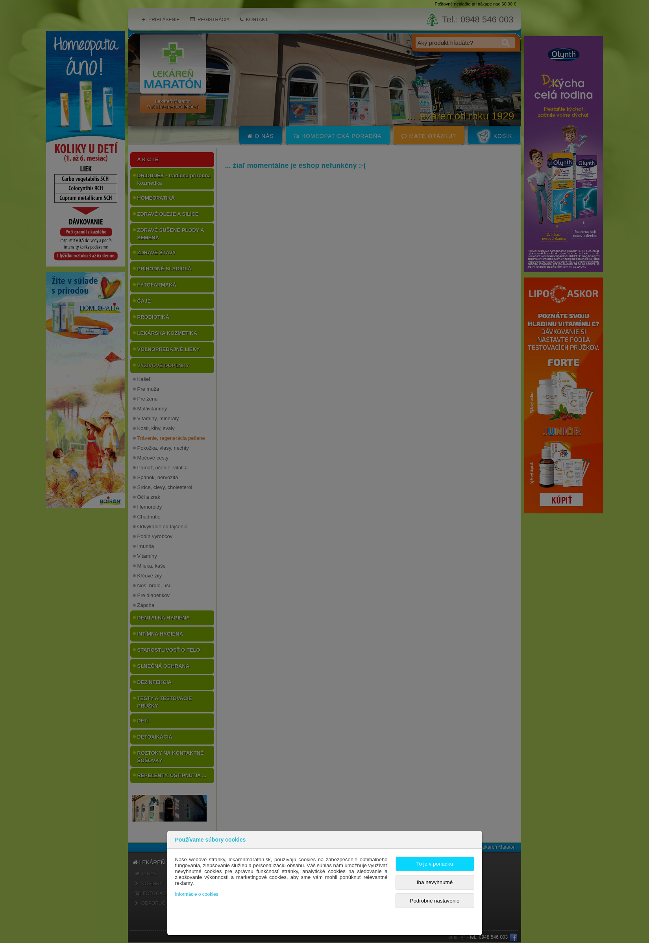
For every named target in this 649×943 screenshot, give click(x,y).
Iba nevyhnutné (435, 882)
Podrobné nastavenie (435, 901)
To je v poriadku (434, 864)
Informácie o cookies (196, 894)
